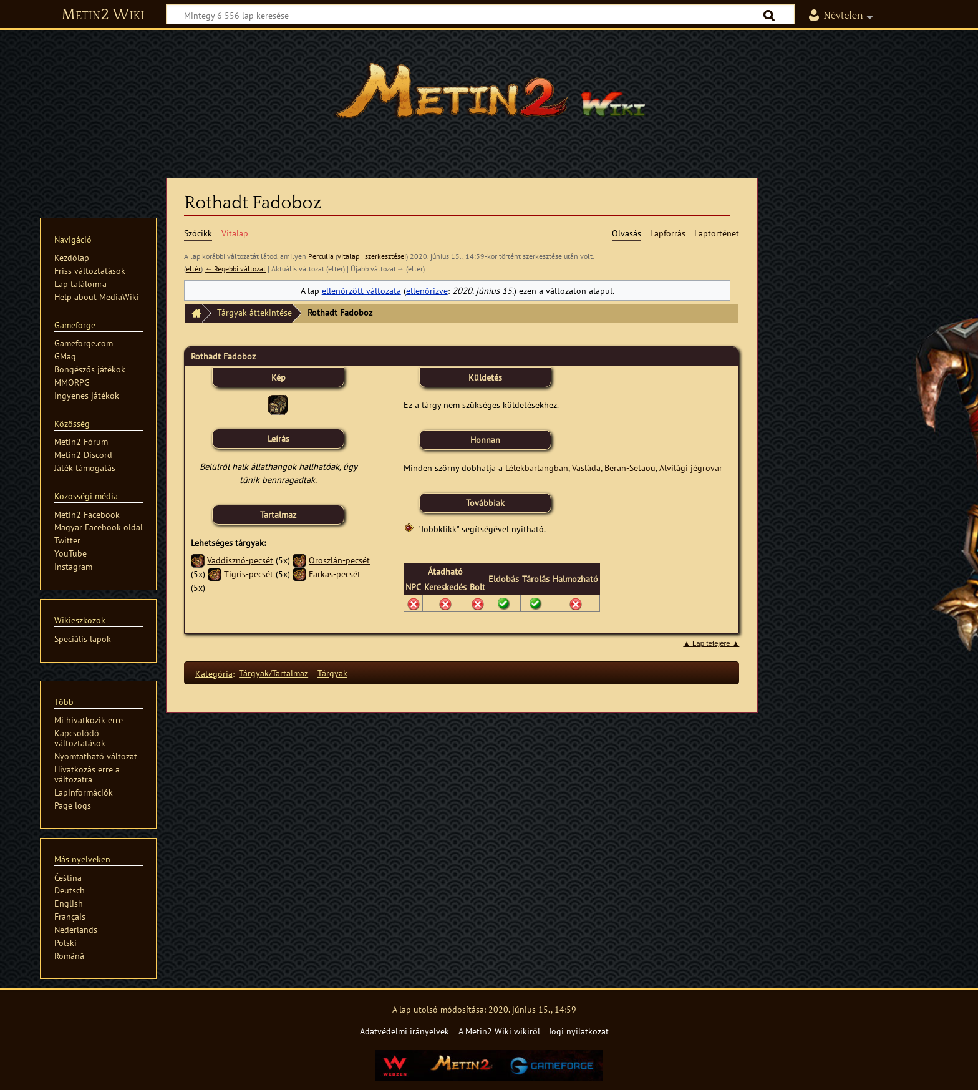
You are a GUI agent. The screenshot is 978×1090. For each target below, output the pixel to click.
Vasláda (586, 468)
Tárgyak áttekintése (254, 312)
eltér (193, 268)
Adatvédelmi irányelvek (404, 1031)
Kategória (214, 673)
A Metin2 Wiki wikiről (499, 1031)
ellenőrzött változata (361, 290)
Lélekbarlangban (536, 468)
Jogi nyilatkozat (579, 1031)
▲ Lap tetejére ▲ (711, 643)
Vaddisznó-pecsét (240, 560)
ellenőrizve (427, 290)
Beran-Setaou (630, 468)
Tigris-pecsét (248, 574)
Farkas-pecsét (335, 574)
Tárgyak (332, 673)
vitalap (348, 256)
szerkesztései (385, 256)
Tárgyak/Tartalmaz (273, 673)
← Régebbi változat (235, 268)
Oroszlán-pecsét (339, 560)
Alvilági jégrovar (690, 468)
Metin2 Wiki (102, 15)
